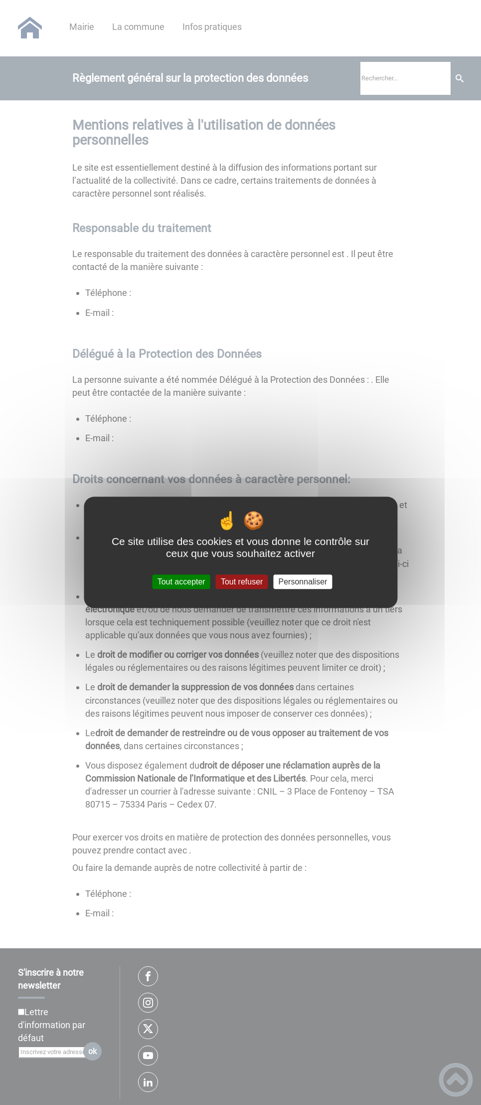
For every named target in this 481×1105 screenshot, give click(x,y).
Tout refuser (242, 581)
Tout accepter (181, 581)
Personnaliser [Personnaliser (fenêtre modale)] (303, 581)
